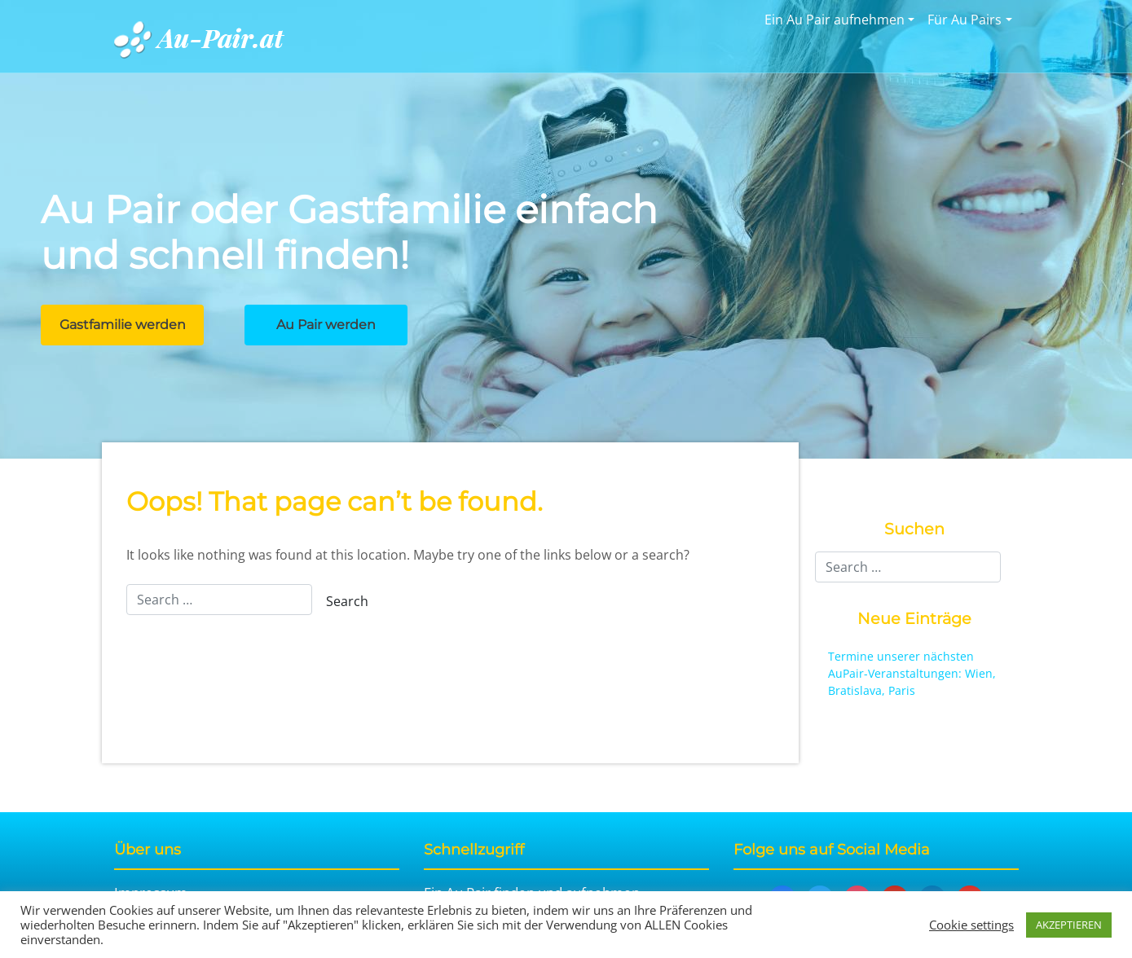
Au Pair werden (326, 324)
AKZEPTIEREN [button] (1069, 924)
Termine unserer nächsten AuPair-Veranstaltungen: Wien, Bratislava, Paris (912, 673)
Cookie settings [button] (971, 924)
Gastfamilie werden (122, 324)
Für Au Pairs (964, 20)
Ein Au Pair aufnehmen (834, 20)
